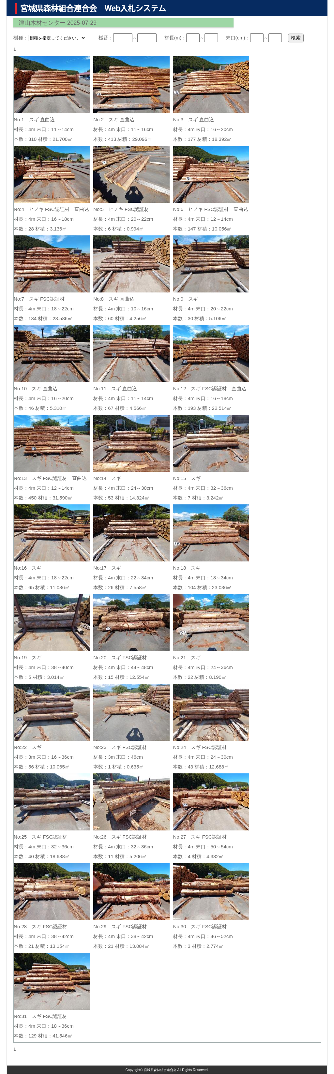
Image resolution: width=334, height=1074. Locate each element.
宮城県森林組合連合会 (160, 1070)
